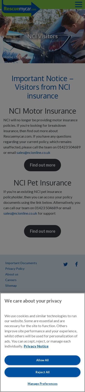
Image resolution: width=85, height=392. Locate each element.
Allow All (42, 360)
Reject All (43, 372)
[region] (42, 342)
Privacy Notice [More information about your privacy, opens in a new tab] (36, 346)
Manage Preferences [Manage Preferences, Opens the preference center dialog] (43, 383)
